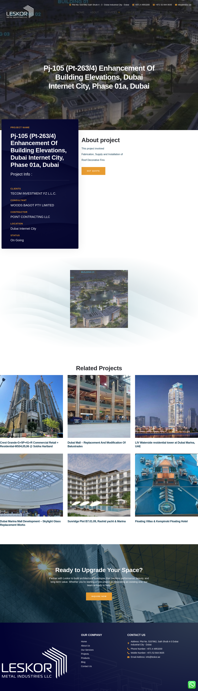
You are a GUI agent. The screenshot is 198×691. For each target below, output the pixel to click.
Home (88, 12)
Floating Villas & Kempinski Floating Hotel (161, 521)
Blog (162, 23)
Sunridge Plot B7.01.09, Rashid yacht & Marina (97, 521)
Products (180, 12)
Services (129, 12)
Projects (155, 12)
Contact (182, 23)
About (106, 12)
